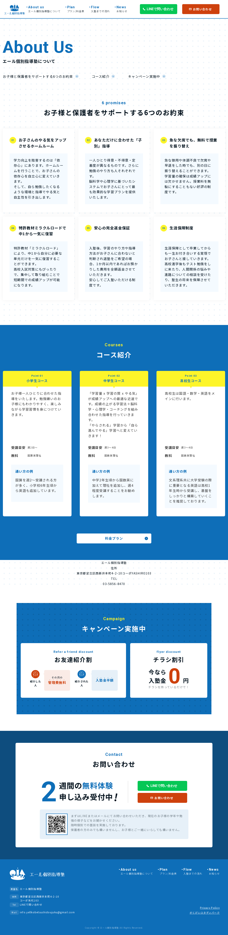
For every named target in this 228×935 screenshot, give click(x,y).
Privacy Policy (210, 907)
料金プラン (114, 538)
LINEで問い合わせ (160, 9)
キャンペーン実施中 (144, 76)
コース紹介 (100, 76)
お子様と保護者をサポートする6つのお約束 (38, 76)
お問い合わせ (202, 9)
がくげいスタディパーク (205, 912)
